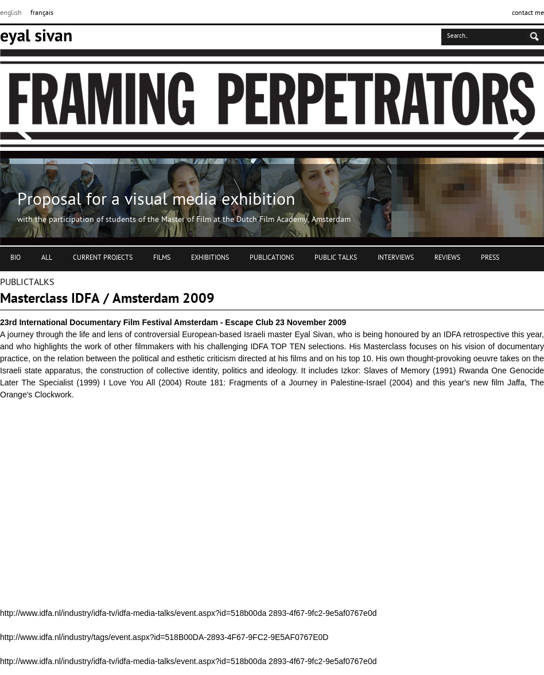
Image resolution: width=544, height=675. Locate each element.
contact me (528, 13)
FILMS (161, 258)
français (41, 13)
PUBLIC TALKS (335, 258)
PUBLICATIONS (272, 258)
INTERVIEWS (396, 258)
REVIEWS (447, 258)
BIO (15, 258)
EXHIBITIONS (210, 258)
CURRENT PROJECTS (103, 258)
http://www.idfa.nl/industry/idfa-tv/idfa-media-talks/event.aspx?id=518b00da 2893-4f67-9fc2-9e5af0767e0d (188, 613)
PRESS (490, 258)
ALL (46, 258)
